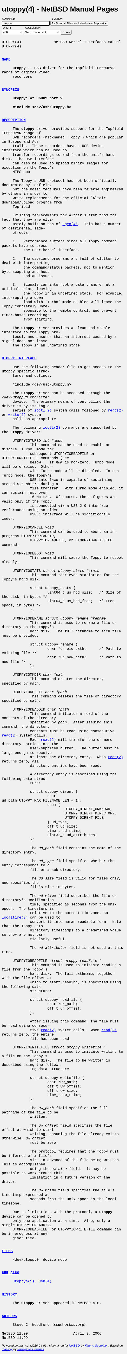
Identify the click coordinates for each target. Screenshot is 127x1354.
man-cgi (7, 1349)
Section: (58, 18)
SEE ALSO (10, 1272)
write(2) (17, 414)
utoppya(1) (23, 1281)
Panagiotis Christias (30, 1349)
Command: (10, 18)
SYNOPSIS (10, 89)
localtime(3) (15, 917)
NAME (6, 59)
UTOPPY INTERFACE (19, 358)
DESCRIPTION (14, 120)
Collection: (33, 27)
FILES (7, 1251)
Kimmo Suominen (96, 1345)
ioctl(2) (43, 410)
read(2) (115, 410)
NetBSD (74, 1345)
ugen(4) (70, 224)
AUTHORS (9, 1316)
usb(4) (45, 1281)
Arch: (9, 27)
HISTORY (9, 1294)
